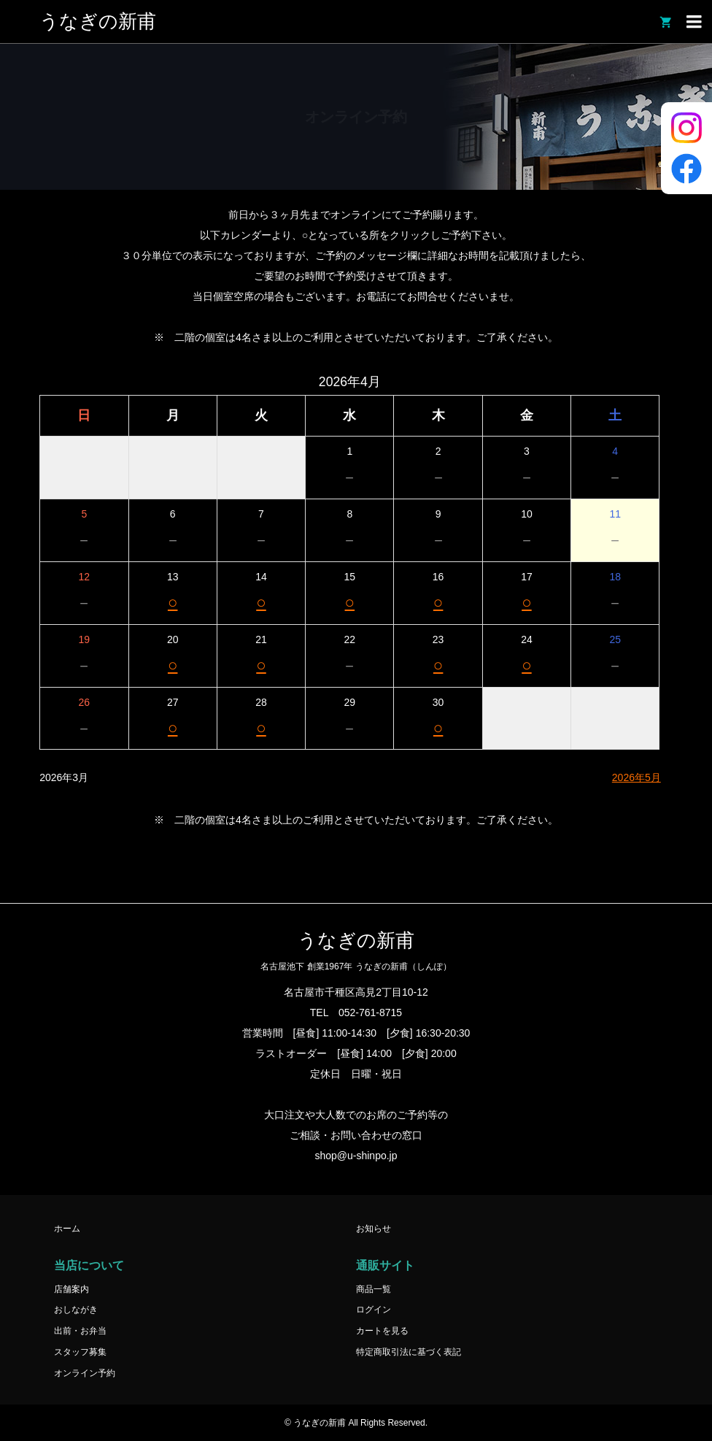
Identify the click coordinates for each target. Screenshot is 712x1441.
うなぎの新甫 (97, 21)
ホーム (67, 1228)
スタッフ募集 (80, 1352)
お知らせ (373, 1228)
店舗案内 (71, 1289)
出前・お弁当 (80, 1331)
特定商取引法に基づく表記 (408, 1352)
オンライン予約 (84, 1373)
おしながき (76, 1309)
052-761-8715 (370, 1012)
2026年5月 (636, 777)
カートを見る (382, 1331)
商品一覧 (373, 1289)
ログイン (373, 1309)
